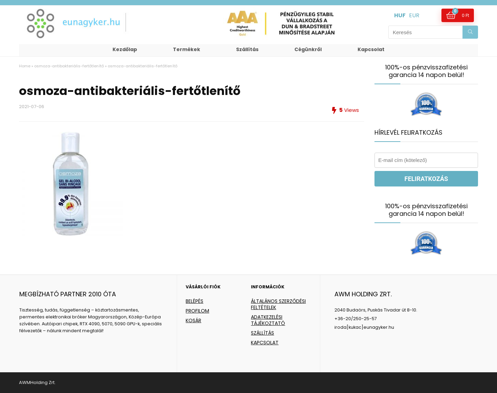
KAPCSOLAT (265, 342)
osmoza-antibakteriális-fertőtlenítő (69, 66)
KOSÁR (193, 320)
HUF (400, 15)
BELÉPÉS (194, 301)
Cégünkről (308, 49)
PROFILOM (197, 310)
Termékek (186, 49)
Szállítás (247, 49)
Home (24, 66)
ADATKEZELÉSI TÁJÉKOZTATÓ (268, 320)
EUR (414, 15)
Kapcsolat (371, 49)
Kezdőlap (125, 49)
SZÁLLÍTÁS (262, 332)
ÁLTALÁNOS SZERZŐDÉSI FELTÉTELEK (278, 304)
